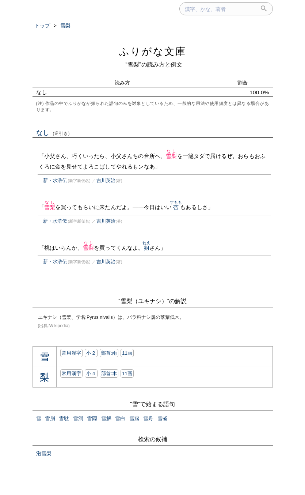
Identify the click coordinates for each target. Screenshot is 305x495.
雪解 (106, 418)
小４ (91, 373)
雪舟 (148, 418)
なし (53, 132)
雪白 (120, 418)
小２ (91, 353)
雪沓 (162, 418)
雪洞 (78, 418)
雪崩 (50, 418)
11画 (127, 353)
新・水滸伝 (55, 180)
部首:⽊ (109, 373)
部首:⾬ (109, 353)
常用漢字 (71, 353)
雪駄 (64, 418)
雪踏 (134, 418)
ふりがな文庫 (152, 51)
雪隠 (92, 418)
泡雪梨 (44, 453)
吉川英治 (105, 180)
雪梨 (171, 156)
